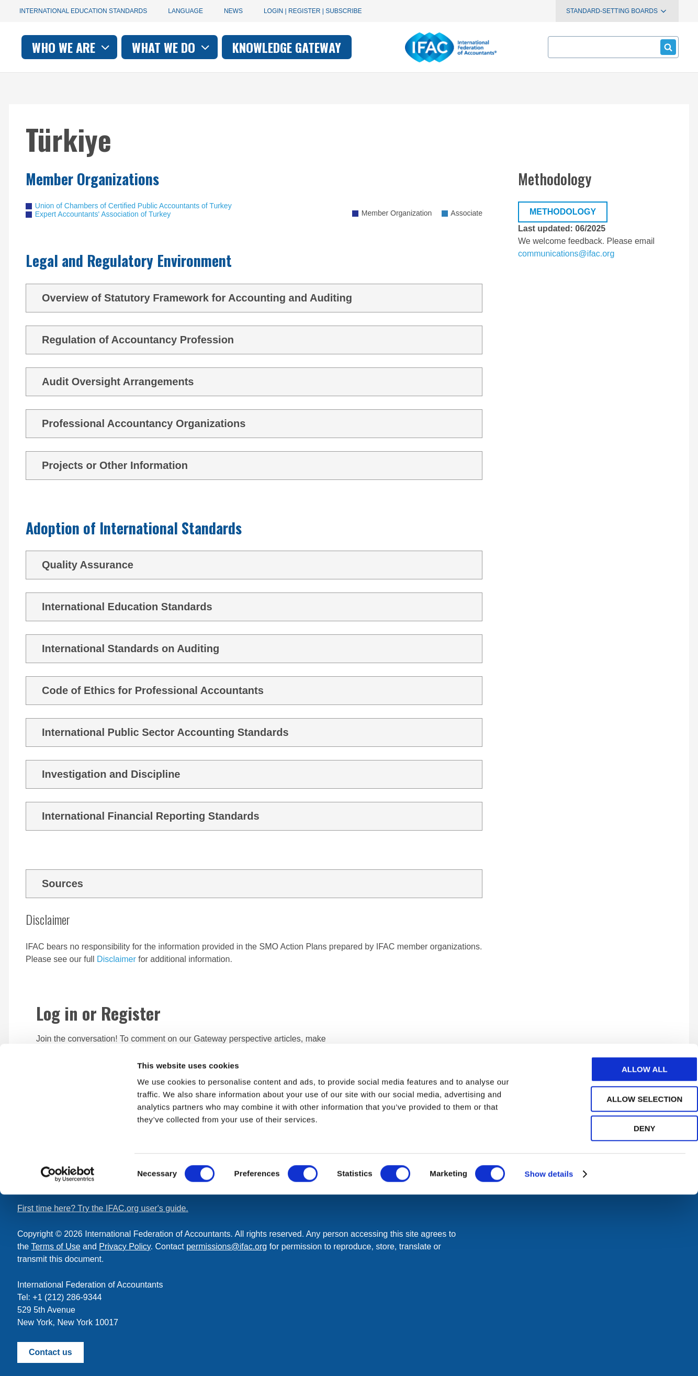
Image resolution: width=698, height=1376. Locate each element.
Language (185, 11)
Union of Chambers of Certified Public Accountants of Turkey (133, 206)
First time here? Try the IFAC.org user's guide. (102, 1208)
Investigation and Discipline (258, 774)
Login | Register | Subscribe (313, 11)
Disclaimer (116, 959)
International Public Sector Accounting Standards (258, 732)
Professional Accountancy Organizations (258, 423)
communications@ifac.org (566, 253)
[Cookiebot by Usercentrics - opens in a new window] (68, 1355)
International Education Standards (83, 11)
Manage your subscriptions (67, 1182)
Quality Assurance (258, 564)
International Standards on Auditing (258, 648)
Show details (549, 1355)
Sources (258, 883)
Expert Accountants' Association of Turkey (103, 214)
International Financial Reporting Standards (258, 816)
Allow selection (611, 1280)
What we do (315, 47)
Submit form (666, 46)
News (233, 11)
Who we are (215, 47)
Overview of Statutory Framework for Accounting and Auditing (258, 297)
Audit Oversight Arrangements (258, 381)
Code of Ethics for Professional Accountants (258, 690)
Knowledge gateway (429, 47)
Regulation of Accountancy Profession (258, 339)
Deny (611, 1309)
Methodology (563, 211)
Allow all (611, 1250)
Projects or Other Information (258, 465)
